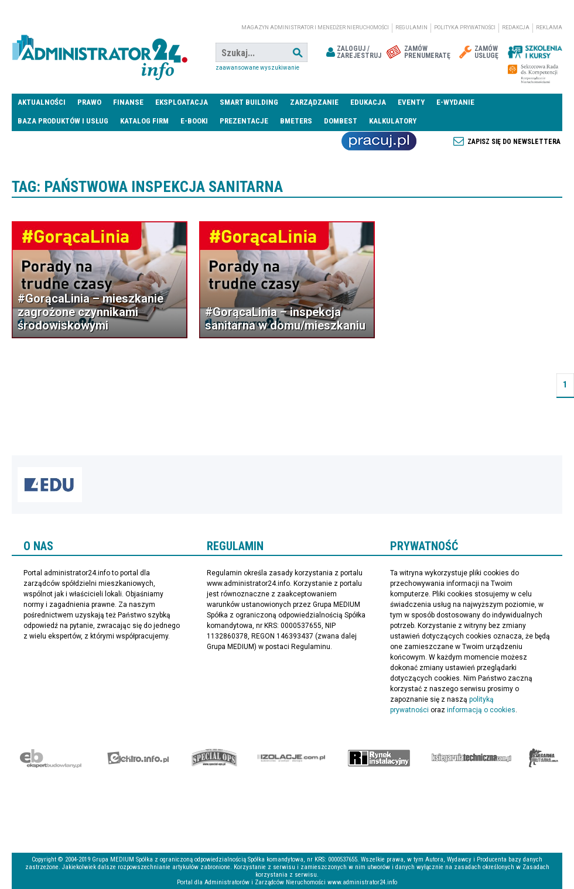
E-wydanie (455, 102)
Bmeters (296, 120)
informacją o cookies (481, 710)
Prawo (89, 102)
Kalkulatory (392, 120)
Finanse (128, 102)
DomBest (340, 120)
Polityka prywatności (465, 27)
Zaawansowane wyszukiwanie (257, 67)
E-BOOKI (194, 120)
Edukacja (368, 102)
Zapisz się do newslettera (514, 142)
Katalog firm (144, 120)
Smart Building (249, 102)
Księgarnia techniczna (471, 757)
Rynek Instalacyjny (379, 757)
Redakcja (515, 27)
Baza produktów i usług (63, 120)
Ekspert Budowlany (51, 757)
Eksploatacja (181, 102)
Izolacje (291, 757)
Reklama (549, 27)
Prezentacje (244, 120)
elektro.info (138, 757)
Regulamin (411, 27)
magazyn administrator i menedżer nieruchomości (315, 27)
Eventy (411, 102)
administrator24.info (99, 52)
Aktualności (42, 102)
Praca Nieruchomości (378, 141)
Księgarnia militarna (543, 757)
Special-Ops (214, 757)
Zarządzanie (314, 102)
